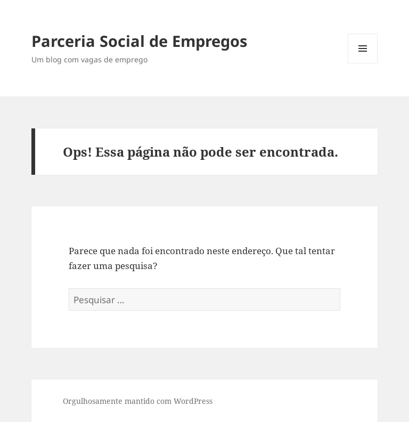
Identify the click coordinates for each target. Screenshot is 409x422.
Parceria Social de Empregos (139, 40)
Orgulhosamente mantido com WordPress (137, 401)
